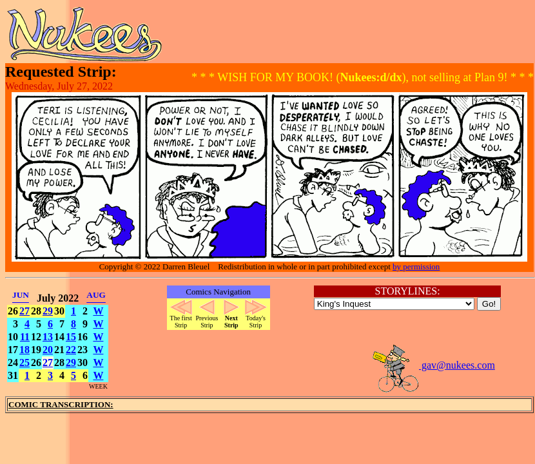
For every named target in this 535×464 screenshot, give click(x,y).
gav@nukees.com (433, 365)
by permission (416, 266)
